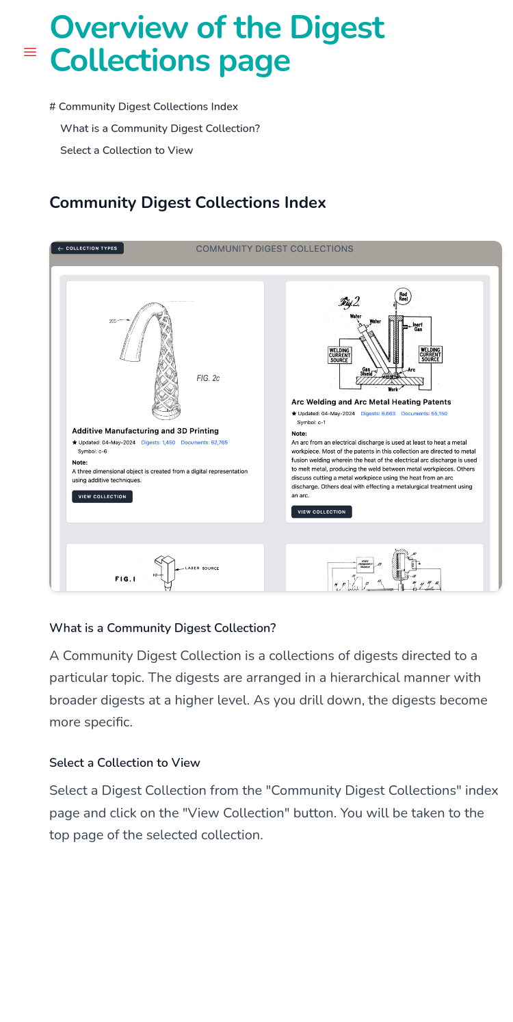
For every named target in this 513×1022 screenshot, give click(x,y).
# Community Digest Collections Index (143, 106)
